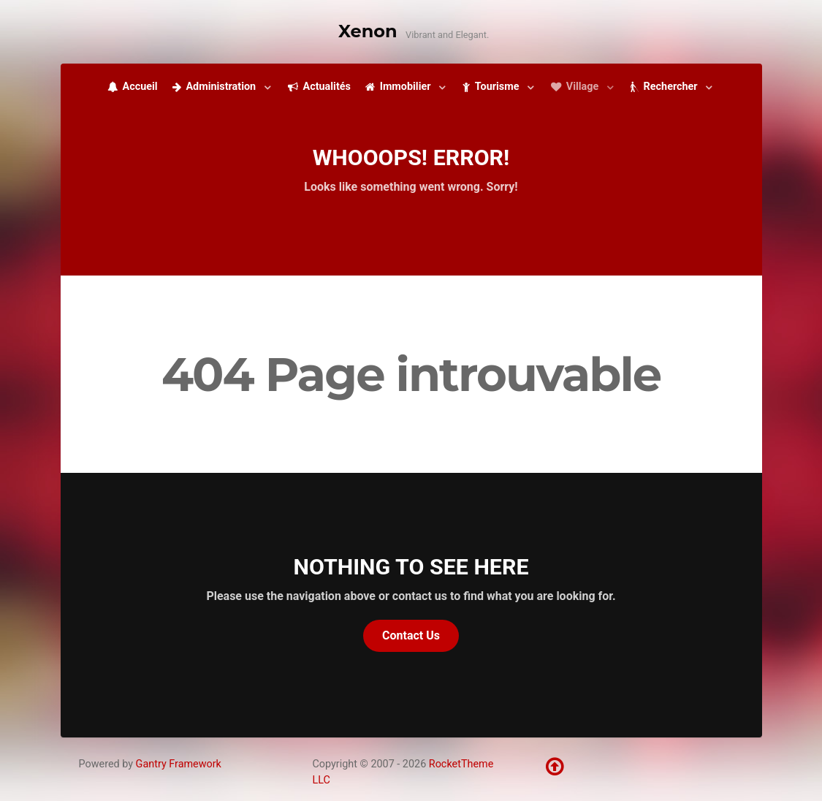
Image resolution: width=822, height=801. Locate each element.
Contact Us (411, 635)
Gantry (178, 764)
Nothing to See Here (411, 567)
